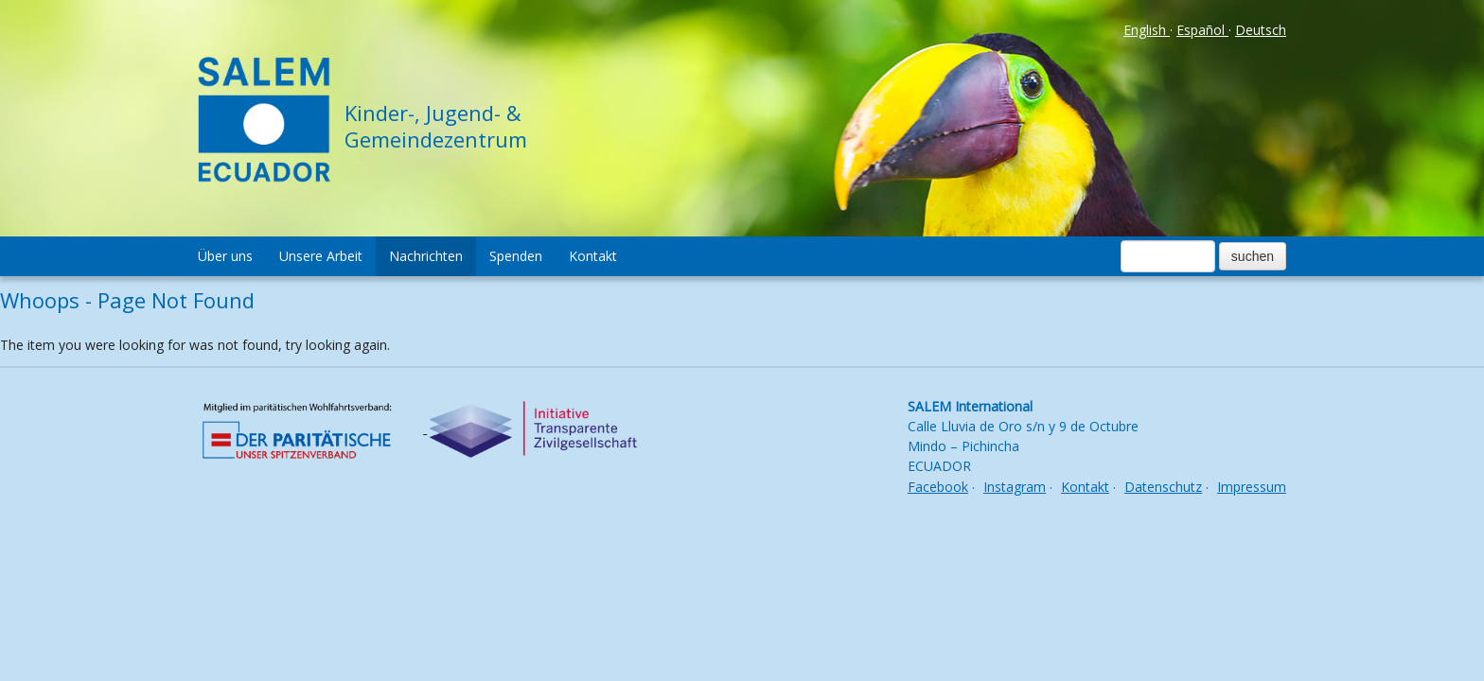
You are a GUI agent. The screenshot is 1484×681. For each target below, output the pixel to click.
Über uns (225, 256)
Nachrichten (426, 256)
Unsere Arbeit (320, 256)
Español (1202, 30)
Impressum (1251, 487)
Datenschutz (1163, 487)
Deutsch (1260, 30)
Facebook (938, 487)
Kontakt (593, 256)
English (1146, 30)
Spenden (515, 256)
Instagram (1014, 487)
